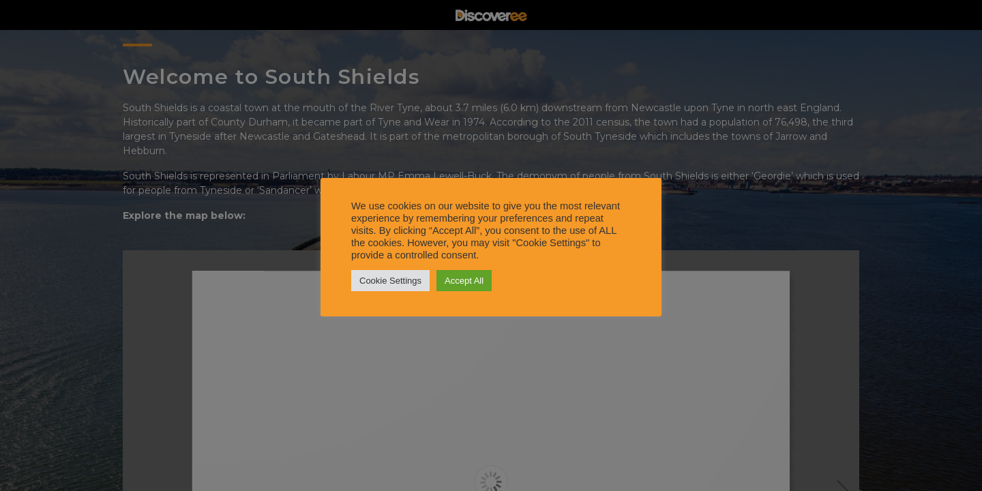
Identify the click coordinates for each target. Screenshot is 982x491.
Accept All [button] (464, 281)
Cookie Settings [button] (390, 281)
